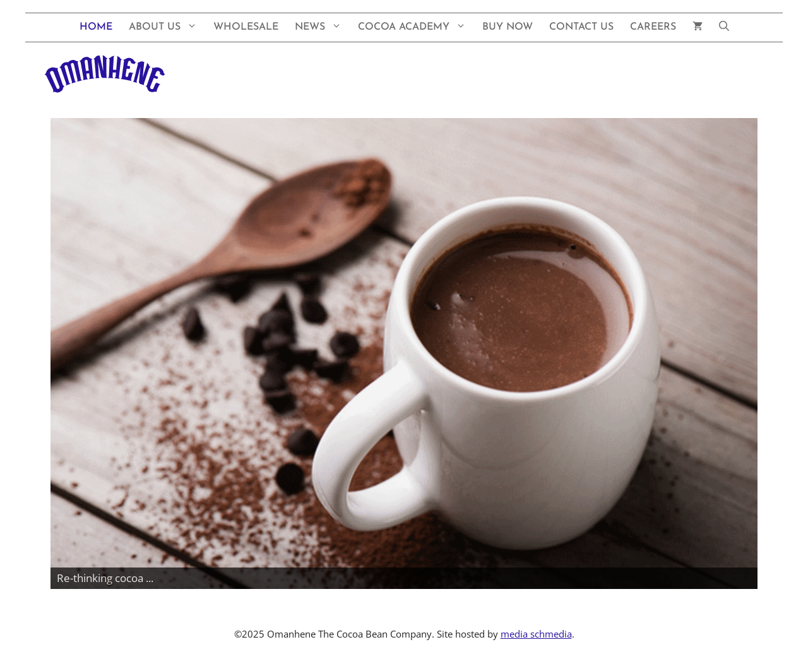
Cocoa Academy (416, 27)
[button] (724, 27)
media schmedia (536, 633)
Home (96, 27)
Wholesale (245, 27)
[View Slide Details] (404, 353)
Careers (653, 27)
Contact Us (581, 27)
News (322, 27)
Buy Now (507, 27)
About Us (167, 27)
